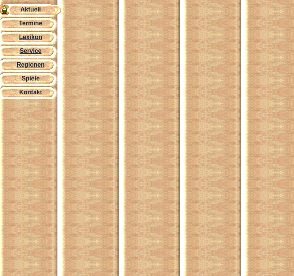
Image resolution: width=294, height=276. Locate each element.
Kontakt (30, 92)
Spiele (30, 78)
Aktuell (30, 9)
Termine (30, 23)
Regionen (31, 64)
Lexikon (30, 37)
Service (31, 51)
